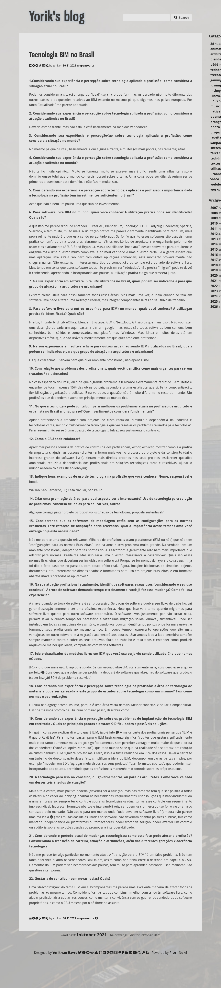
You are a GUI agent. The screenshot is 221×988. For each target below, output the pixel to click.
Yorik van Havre (65, 952)
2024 (214, 296)
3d (212, 43)
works (215, 189)
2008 (214, 213)
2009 (214, 218)
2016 (214, 254)
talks (214, 153)
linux (214, 101)
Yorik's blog (57, 17)
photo (215, 127)
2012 (214, 233)
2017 (214, 260)
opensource (87, 65)
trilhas (215, 168)
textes (215, 163)
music (215, 106)
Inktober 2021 (92, 934)
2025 (214, 301)
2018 (214, 265)
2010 (214, 223)
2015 (214, 249)
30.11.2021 (69, 65)
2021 (214, 280)
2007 (214, 207)
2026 (214, 306)
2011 (214, 228)
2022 (214, 286)
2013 (214, 239)
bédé (214, 64)
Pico (172, 952)
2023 (214, 291)
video (214, 179)
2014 (214, 244)
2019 (214, 270)
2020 (214, 275)
